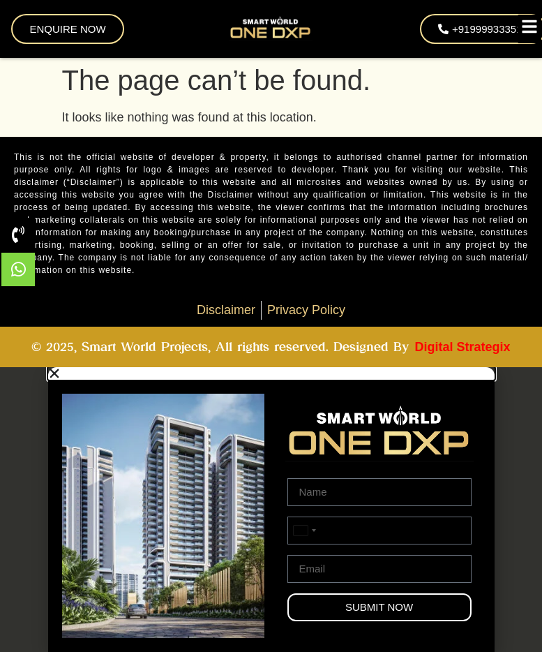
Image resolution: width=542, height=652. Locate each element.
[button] (271, 373)
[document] (271, 509)
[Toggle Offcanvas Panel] (529, 29)
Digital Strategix (462, 347)
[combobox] (304, 530)
